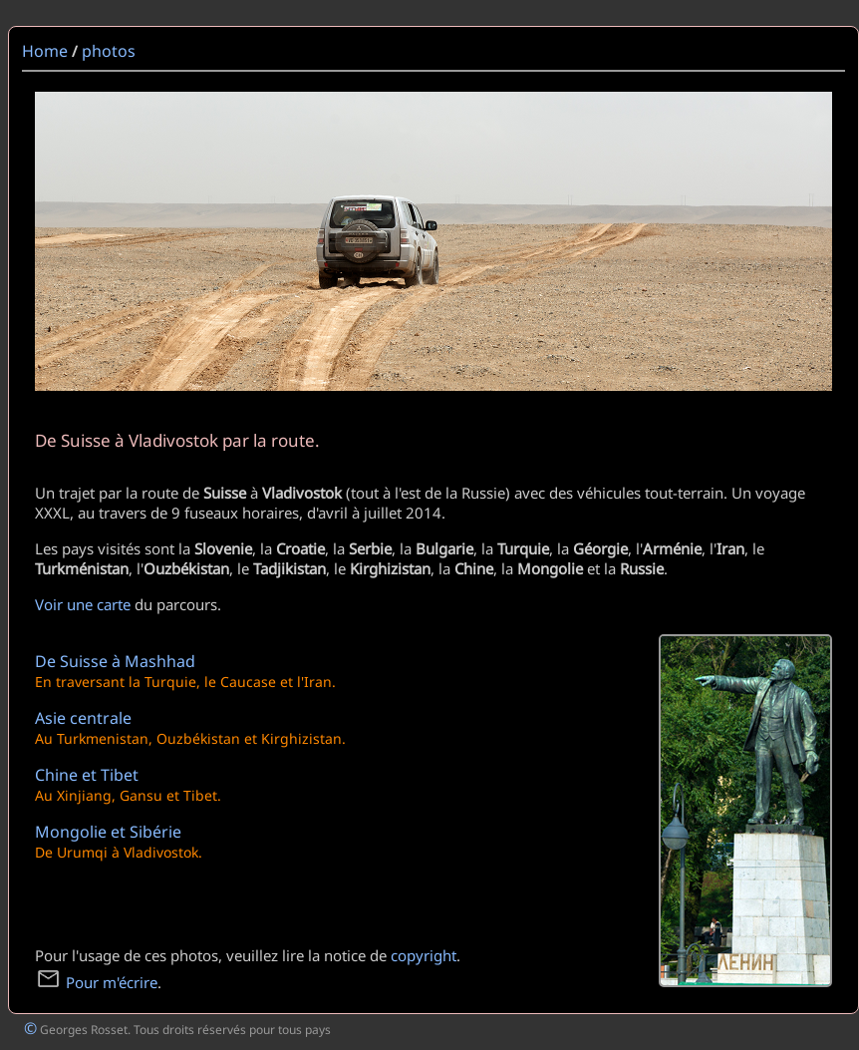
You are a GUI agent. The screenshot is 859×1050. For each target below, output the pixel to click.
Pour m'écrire (96, 982)
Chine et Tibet (87, 775)
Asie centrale (83, 718)
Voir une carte (83, 604)
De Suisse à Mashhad (115, 661)
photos (109, 51)
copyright (423, 955)
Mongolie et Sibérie (108, 832)
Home (45, 51)
